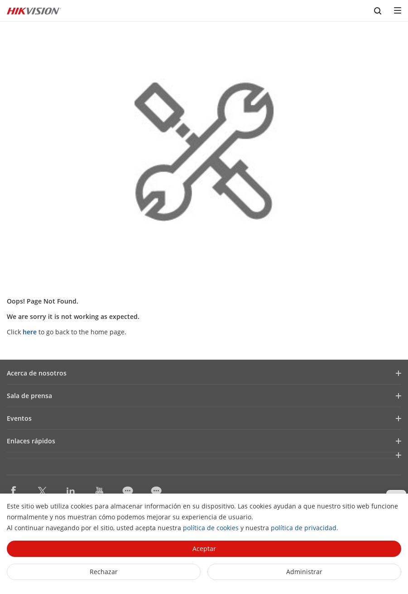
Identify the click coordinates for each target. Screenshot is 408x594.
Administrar (304, 571)
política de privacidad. (304, 527)
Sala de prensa (29, 395)
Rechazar (104, 571)
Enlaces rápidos (31, 441)
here (30, 332)
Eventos (19, 418)
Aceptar (204, 548)
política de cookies (211, 527)
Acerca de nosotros (37, 373)
